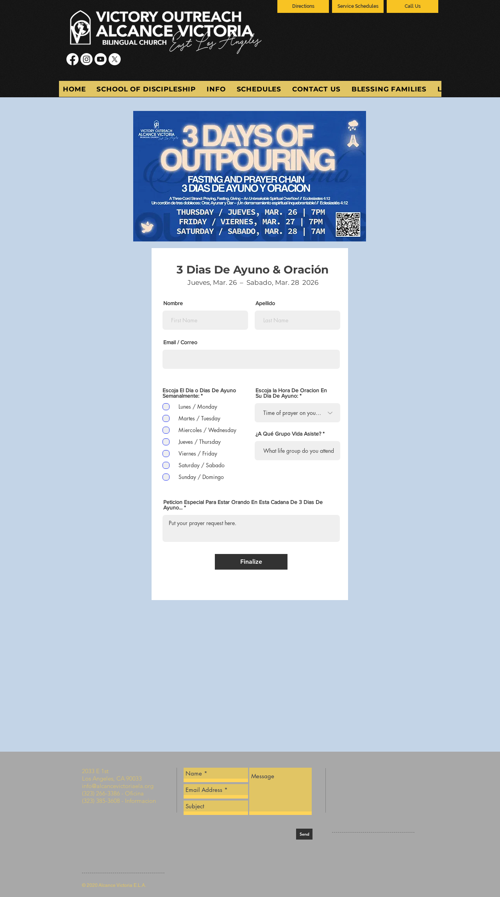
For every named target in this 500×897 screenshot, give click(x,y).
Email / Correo (180, 342)
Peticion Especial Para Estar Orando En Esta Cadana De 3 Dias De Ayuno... (243, 504)
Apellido (265, 303)
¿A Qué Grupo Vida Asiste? (288, 433)
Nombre (173, 303)
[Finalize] (251, 562)
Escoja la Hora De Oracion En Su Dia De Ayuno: (291, 393)
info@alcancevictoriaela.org (118, 786)
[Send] (304, 834)
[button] (216, 89)
